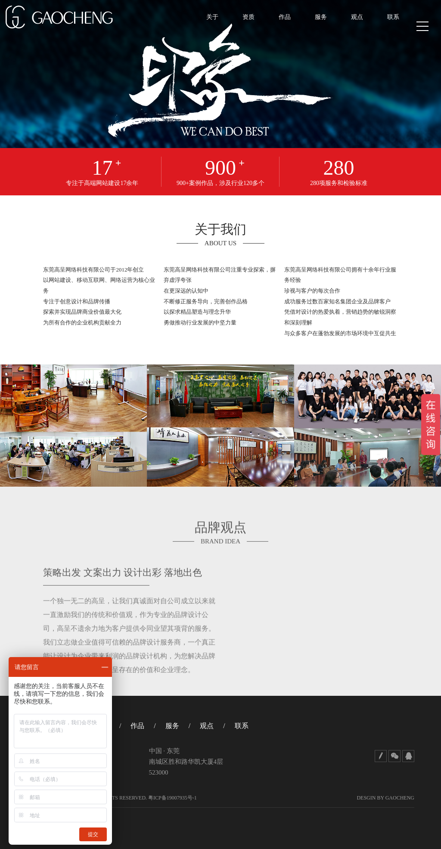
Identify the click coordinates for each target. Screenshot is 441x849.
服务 (314, 26)
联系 (386, 26)
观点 (350, 26)
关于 (205, 26)
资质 (242, 26)
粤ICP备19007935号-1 (172, 798)
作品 (278, 26)
